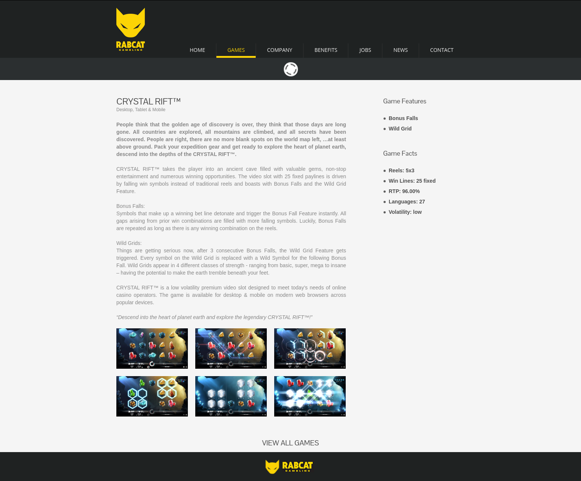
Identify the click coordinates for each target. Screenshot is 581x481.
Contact (442, 49)
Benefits (326, 49)
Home (197, 49)
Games (236, 49)
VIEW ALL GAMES (290, 443)
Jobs (365, 49)
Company (279, 49)
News (401, 49)
